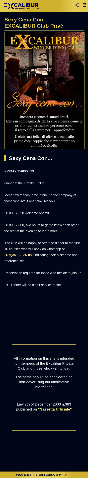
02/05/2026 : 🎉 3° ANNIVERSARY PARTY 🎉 (44, 474)
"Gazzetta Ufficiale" (55, 409)
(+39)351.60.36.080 (18, 255)
